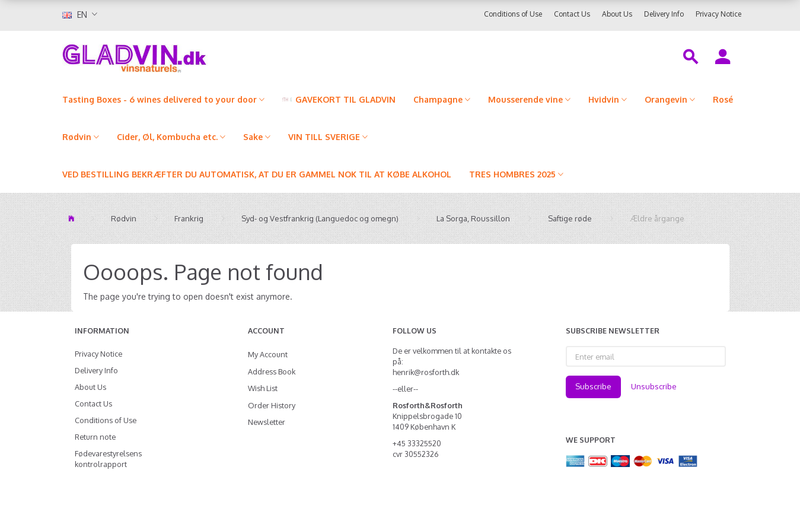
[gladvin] (183, 56)
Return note (95, 437)
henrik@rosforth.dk (426, 372)
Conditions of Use (513, 13)
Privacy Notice (718, 13)
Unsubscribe (654, 386)
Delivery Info (664, 13)
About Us (617, 13)
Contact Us (572, 13)
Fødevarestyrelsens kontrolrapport (108, 459)
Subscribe (593, 386)
